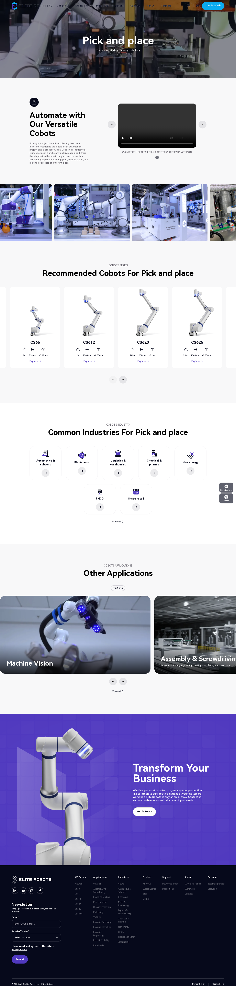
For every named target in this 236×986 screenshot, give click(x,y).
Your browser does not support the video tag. (157, 126)
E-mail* (15, 917)
